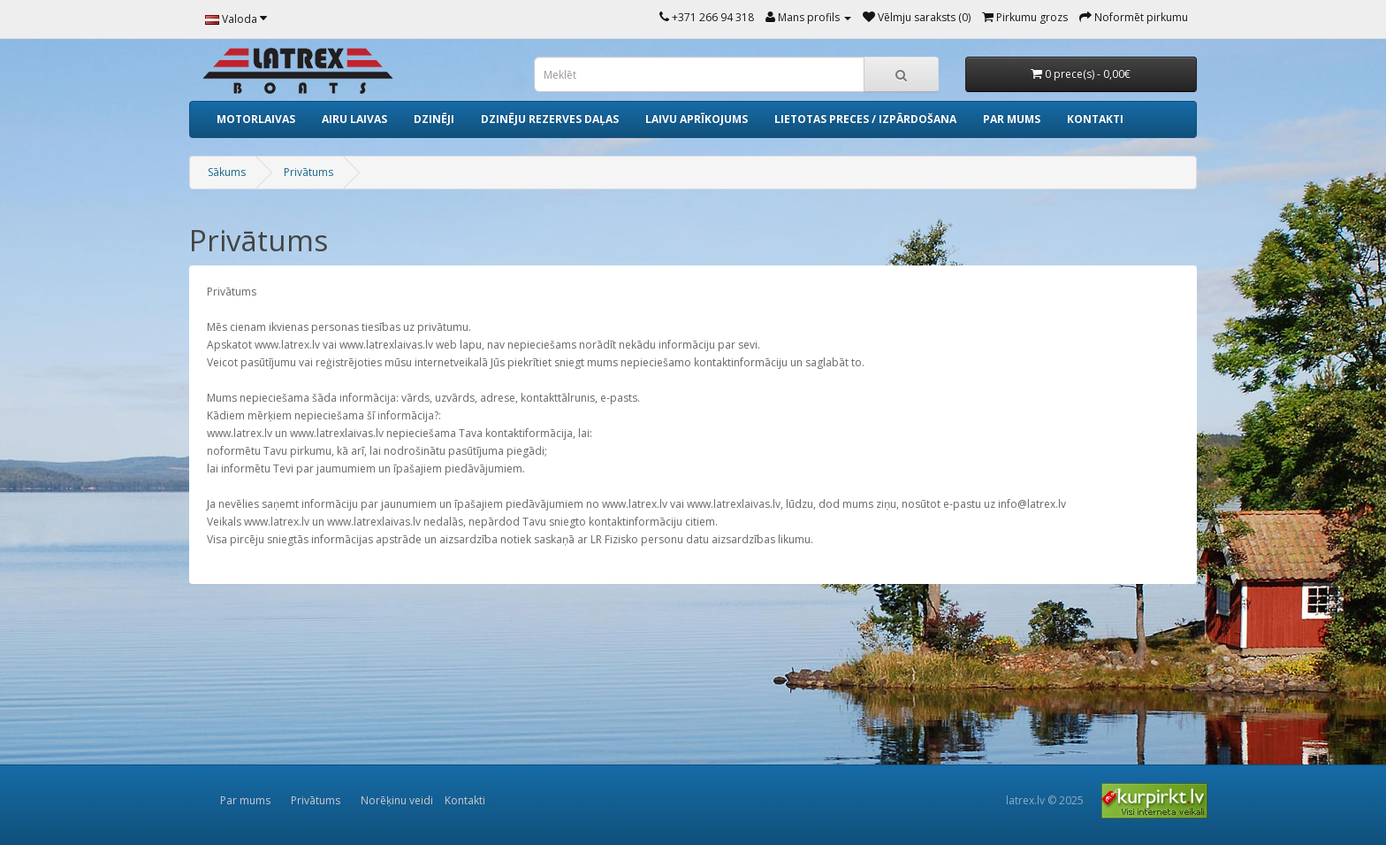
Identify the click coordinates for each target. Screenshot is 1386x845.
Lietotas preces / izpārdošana (865, 119)
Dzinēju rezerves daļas (550, 119)
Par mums (1011, 119)
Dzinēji (434, 119)
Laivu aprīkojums (696, 119)
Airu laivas (354, 119)
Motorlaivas (256, 119)
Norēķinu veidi (397, 800)
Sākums (227, 172)
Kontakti (1095, 119)
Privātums (308, 172)
